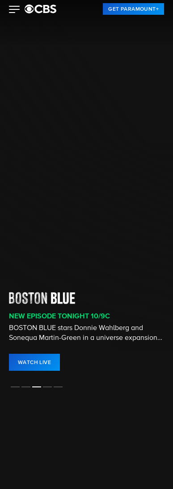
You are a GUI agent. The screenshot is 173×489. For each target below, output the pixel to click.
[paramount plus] (40, 8)
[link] (133, 9)
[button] (14, 10)
